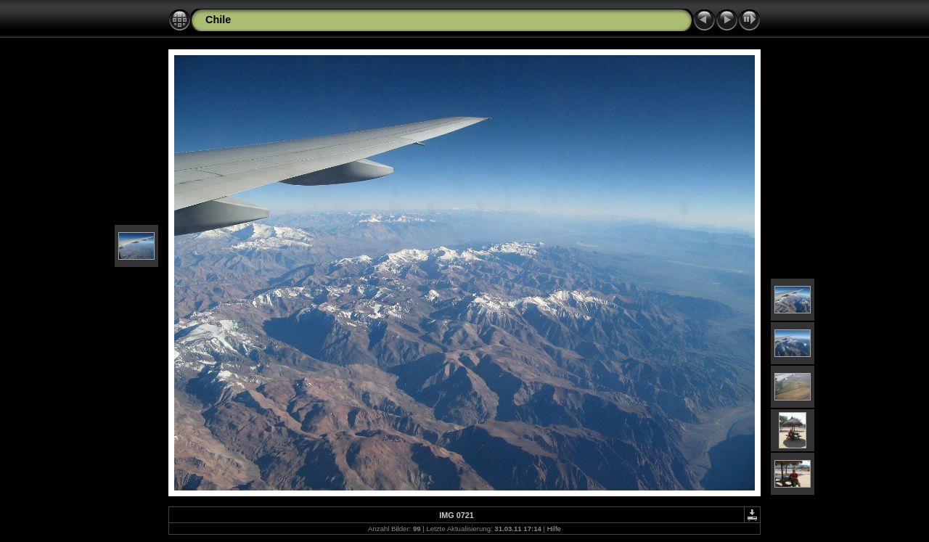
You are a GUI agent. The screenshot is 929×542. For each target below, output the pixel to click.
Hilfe (554, 529)
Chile (218, 19)
